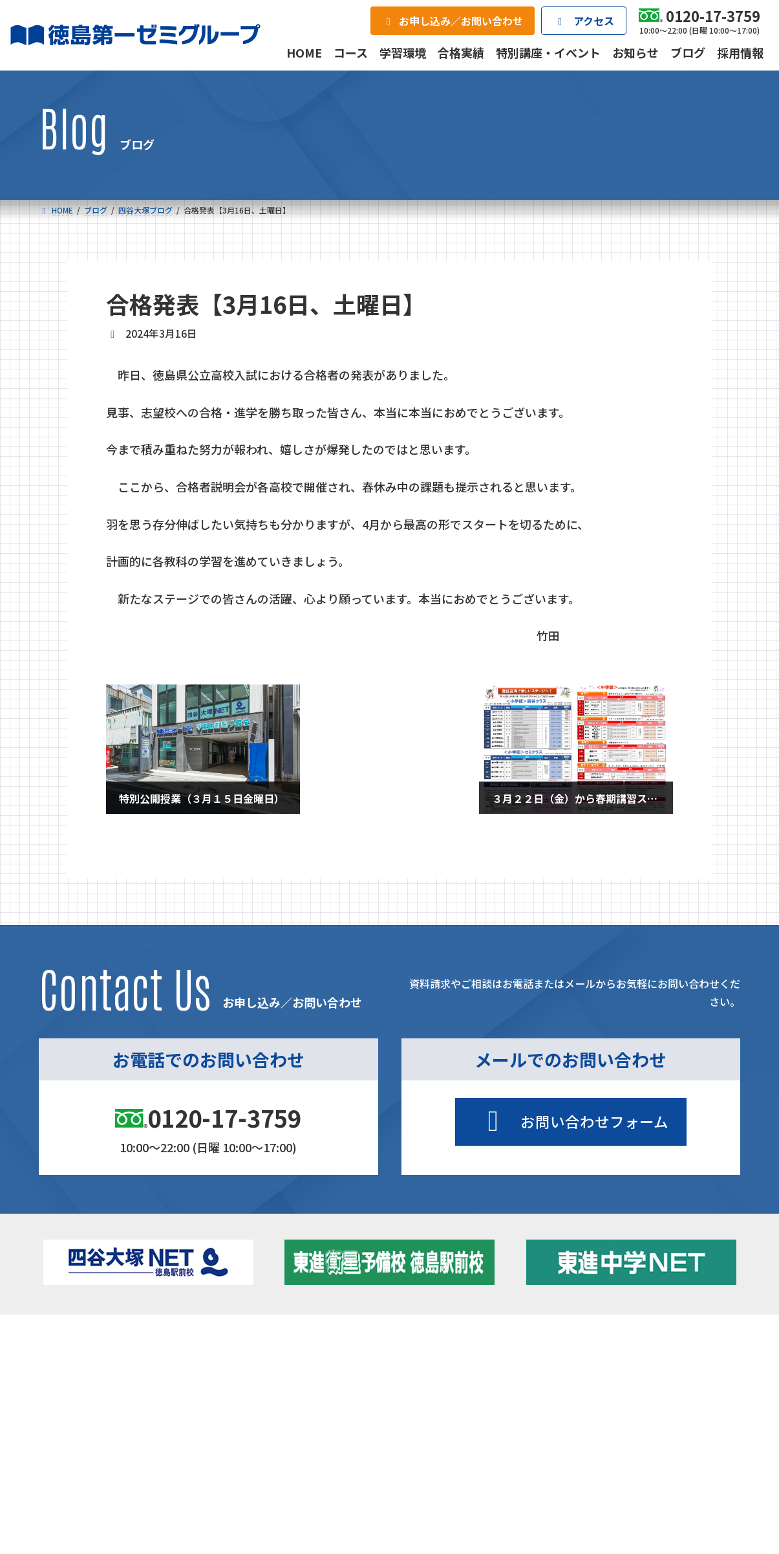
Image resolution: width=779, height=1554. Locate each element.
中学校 (249, 1363)
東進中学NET (280, 1419)
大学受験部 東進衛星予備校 (463, 1363)
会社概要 (297, 1467)
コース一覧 (76, 1343)
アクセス (409, 1467)
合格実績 (72, 1467)
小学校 (84, 1363)
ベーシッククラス (117, 1437)
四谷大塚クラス (113, 1419)
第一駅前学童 (428, 1398)
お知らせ (615, 1381)
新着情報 (599, 1343)
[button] (571, 1122)
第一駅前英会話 (432, 1416)
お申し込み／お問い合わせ (670, 1467)
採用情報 (522, 1467)
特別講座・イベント (638, 1363)
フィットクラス (113, 1384)
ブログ (610, 1398)
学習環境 (185, 1467)
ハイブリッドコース (286, 1401)
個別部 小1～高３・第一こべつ (463, 1381)
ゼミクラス (104, 1401)
